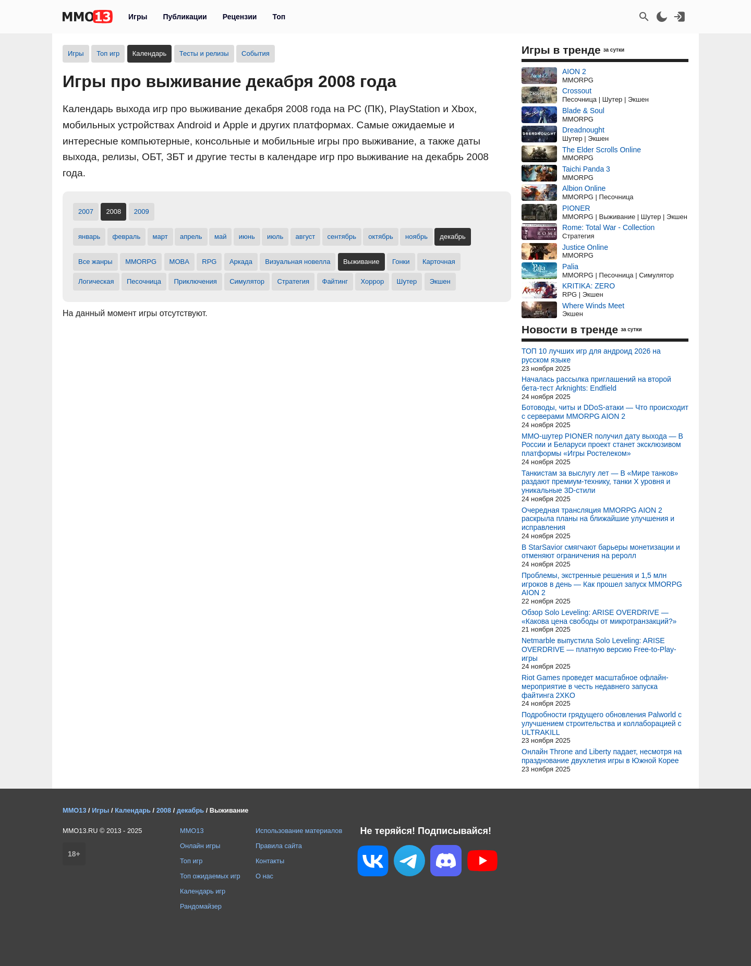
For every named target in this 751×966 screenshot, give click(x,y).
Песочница (144, 281)
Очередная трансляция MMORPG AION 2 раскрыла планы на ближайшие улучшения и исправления (598, 519)
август (306, 236)
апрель (191, 236)
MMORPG (140, 261)
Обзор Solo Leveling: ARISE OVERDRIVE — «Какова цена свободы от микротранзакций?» (599, 616)
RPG (209, 261)
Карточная (438, 261)
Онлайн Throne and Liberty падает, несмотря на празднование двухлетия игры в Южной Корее (602, 756)
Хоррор (372, 281)
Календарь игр (202, 891)
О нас (264, 876)
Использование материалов (299, 831)
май (220, 236)
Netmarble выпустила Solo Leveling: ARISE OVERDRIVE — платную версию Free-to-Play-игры (599, 649)
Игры (137, 17)
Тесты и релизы (204, 53)
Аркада (240, 261)
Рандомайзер (201, 906)
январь (89, 236)
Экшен (440, 281)
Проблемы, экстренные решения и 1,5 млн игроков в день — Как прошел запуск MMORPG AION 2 (602, 584)
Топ (278, 17)
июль (275, 236)
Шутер (407, 281)
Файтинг (335, 281)
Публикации (185, 17)
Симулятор (246, 281)
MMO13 (192, 831)
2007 (85, 211)
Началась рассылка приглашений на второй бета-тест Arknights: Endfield (596, 383)
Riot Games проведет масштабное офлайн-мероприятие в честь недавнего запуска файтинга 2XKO (595, 686)
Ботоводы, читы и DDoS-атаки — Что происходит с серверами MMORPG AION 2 (605, 411)
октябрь (380, 236)
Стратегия (293, 281)
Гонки (401, 261)
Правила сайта (279, 846)
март (160, 236)
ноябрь (416, 236)
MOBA (179, 261)
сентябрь (342, 236)
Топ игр (107, 53)
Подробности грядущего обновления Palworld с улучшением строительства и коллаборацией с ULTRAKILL (602, 723)
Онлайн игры (200, 846)
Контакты (270, 861)
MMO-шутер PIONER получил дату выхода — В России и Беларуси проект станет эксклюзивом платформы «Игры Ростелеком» (602, 445)
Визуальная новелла (297, 261)
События (255, 53)
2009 (141, 211)
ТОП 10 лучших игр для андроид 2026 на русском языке (591, 355)
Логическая (96, 281)
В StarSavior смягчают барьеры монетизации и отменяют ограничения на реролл (601, 551)
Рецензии (240, 17)
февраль (127, 236)
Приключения (195, 281)
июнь (247, 236)
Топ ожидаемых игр (210, 876)
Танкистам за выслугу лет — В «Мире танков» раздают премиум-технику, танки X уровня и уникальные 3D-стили (600, 482)
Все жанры (95, 261)
